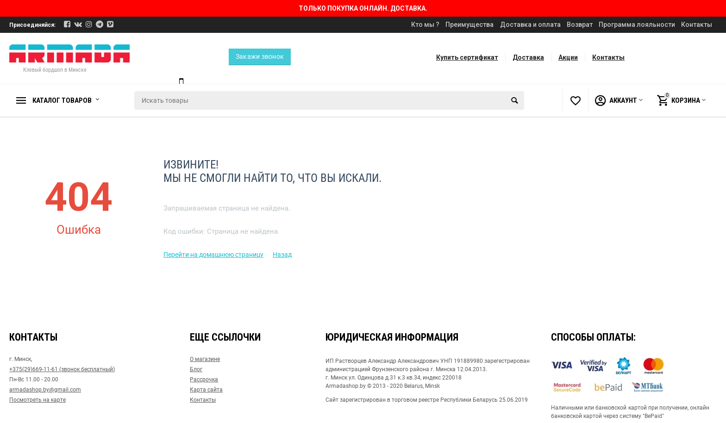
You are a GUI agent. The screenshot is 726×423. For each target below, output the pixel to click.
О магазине (205, 359)
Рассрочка (204, 379)
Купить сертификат (467, 57)
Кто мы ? (425, 24)
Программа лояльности (637, 24)
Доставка (528, 57)
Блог (196, 369)
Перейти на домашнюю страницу (213, 254)
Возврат (580, 24)
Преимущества (469, 24)
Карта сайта (206, 389)
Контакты (696, 24)
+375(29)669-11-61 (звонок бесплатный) (62, 369)
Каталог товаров (62, 100)
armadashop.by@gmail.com (45, 389)
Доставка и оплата (530, 24)
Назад (282, 254)
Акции (568, 57)
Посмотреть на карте (37, 400)
